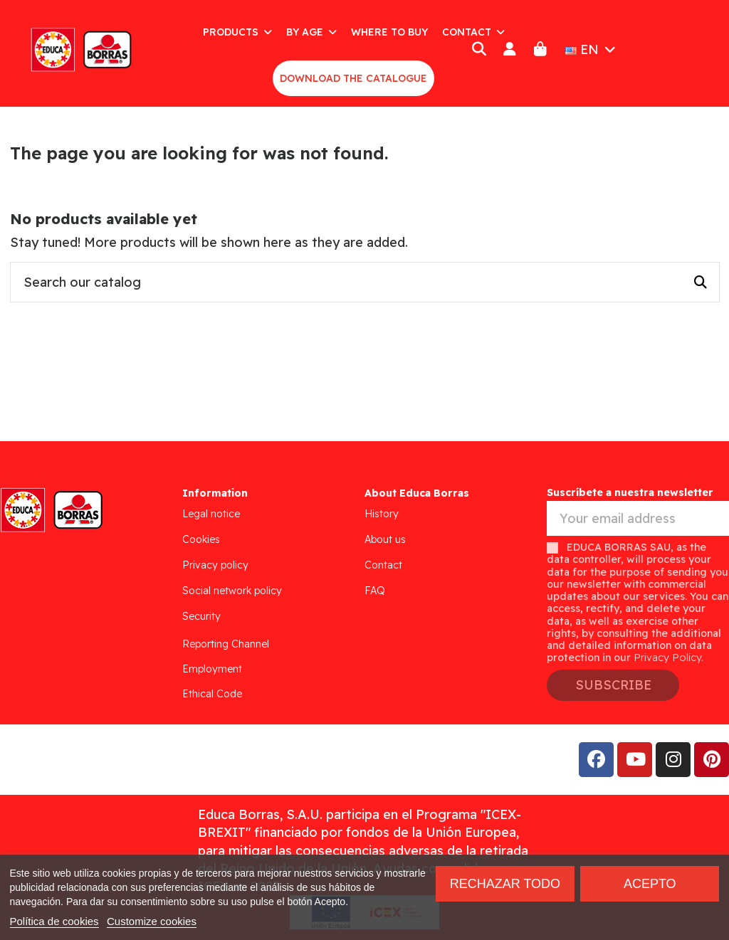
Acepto (650, 884)
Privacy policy (215, 565)
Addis (124, 759)
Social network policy (232, 590)
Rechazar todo (505, 884)
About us (385, 539)
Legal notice (211, 513)
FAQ (374, 590)
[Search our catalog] (700, 282)
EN (592, 49)
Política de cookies (54, 921)
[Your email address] (638, 518)
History (381, 513)
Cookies (201, 539)
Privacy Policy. (668, 657)
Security (201, 616)
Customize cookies (151, 921)
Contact (383, 565)
